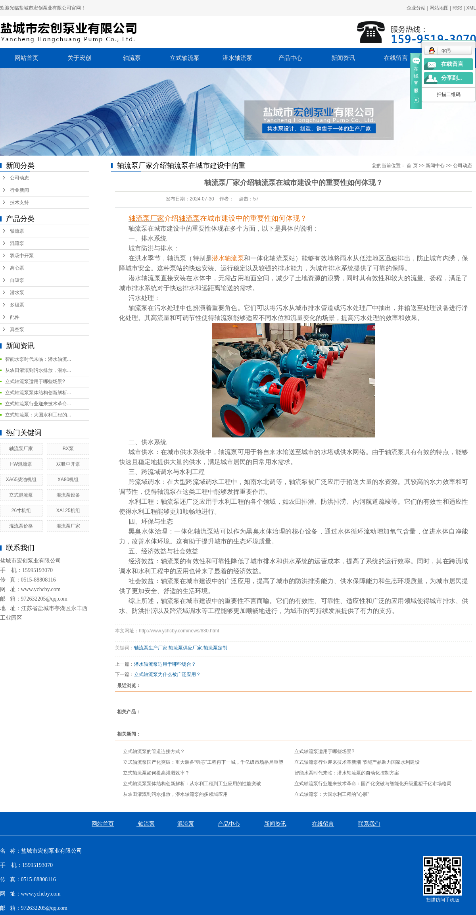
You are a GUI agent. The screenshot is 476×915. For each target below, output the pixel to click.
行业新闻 (19, 190)
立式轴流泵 (185, 58)
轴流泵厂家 (21, 448)
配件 (14, 317)
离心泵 (17, 268)
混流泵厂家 (68, 526)
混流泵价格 (21, 526)
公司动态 (19, 178)
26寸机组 (21, 510)
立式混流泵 (21, 495)
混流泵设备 (68, 495)
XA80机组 (68, 479)
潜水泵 (17, 292)
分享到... (451, 78)
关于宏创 (79, 58)
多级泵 (17, 305)
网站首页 (26, 58)
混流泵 (17, 243)
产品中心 (290, 58)
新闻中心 (435, 165)
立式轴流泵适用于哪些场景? (35, 381)
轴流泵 (132, 58)
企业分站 (416, 8)
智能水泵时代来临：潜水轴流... (38, 359)
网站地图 (439, 8)
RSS (458, 8)
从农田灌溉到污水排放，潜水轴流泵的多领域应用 (175, 794)
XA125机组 (68, 510)
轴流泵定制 (215, 648)
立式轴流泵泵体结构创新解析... (38, 392)
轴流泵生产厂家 (150, 648)
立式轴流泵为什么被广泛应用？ (167, 674)
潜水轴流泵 (237, 58)
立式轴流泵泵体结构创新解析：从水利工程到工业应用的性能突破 (192, 783)
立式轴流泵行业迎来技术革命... (38, 403)
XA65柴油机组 (21, 479)
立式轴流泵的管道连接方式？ (154, 751)
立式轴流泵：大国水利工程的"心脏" (331, 794)
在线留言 (396, 58)
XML (471, 8)
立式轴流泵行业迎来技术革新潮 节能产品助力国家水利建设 (356, 762)
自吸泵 (17, 280)
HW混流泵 (21, 464)
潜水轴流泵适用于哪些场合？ (165, 664)
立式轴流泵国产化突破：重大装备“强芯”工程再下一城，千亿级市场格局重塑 (203, 762)
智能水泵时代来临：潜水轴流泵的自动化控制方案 (346, 773)
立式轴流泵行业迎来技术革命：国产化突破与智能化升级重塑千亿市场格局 (372, 783)
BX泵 (68, 448)
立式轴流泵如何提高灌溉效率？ (156, 773)
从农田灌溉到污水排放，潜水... (38, 370)
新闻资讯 (343, 58)
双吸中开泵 (22, 255)
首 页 (412, 165)
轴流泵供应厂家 (185, 648)
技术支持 (19, 202)
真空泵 (17, 329)
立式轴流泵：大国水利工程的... (38, 415)
